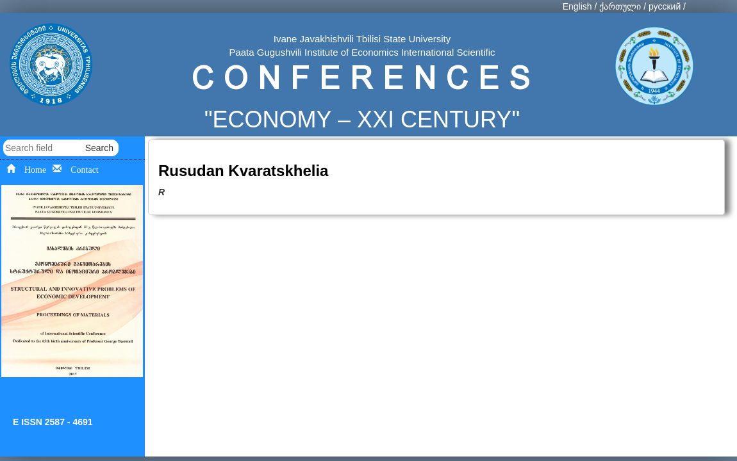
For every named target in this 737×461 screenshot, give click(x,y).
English (577, 6)
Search (99, 148)
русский (665, 6)
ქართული (620, 6)
